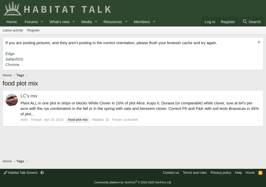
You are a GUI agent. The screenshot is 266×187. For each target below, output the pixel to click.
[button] (42, 21)
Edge (10, 53)
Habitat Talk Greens (21, 173)
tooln (24, 120)
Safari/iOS (14, 59)
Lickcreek (131, 120)
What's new (60, 21)
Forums (31, 21)
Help (238, 173)
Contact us (171, 173)
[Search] (251, 21)
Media (86, 21)
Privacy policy (221, 173)
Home (11, 21)
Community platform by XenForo (133, 182)
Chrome (12, 64)
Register (33, 30)
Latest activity (13, 30)
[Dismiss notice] (258, 42)
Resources (112, 21)
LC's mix (29, 96)
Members (142, 21)
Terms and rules (195, 173)
